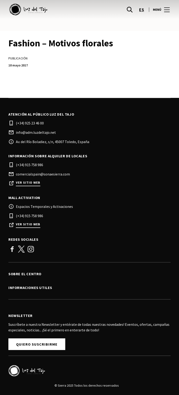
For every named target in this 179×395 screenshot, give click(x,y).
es (141, 9)
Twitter (21, 249)
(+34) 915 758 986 (29, 164)
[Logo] (86, 370)
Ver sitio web (28, 183)
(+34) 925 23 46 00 (30, 123)
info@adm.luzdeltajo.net (36, 132)
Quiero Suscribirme (37, 344)
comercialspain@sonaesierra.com (43, 174)
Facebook (12, 249)
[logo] (49, 9)
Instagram (30, 249)
